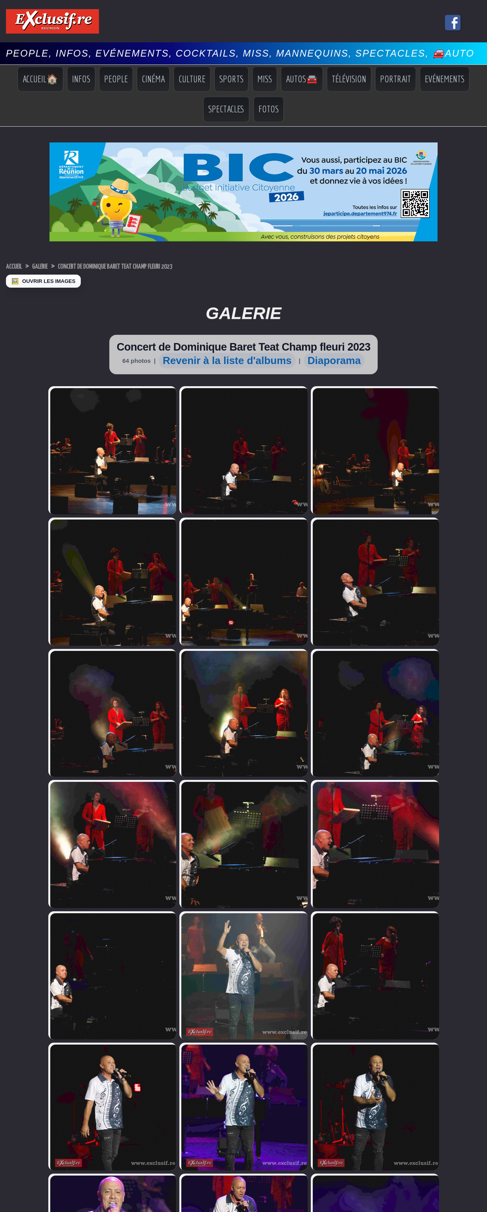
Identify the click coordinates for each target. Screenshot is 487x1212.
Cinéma (153, 78)
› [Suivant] (12, 1035)
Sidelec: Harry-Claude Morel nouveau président (129, 902)
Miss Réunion (21, 917)
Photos (420, 932)
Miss (264, 78)
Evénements (444, 78)
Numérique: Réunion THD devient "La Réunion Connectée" (142, 928)
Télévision (349, 78)
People (116, 78)
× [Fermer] (4, 1027)
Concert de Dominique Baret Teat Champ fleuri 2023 (155, 266)
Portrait (395, 78)
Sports (231, 78)
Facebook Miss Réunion (23, 927)
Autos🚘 (302, 78)
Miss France (20, 909)
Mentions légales (243, 1005)
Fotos (269, 108)
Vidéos (420, 926)
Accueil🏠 (40, 78)
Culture (192, 78)
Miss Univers (20, 902)
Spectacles (226, 108)
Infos (81, 78)
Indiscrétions (426, 903)
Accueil (17, 266)
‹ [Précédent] (4, 1035)
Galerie (51, 266)
